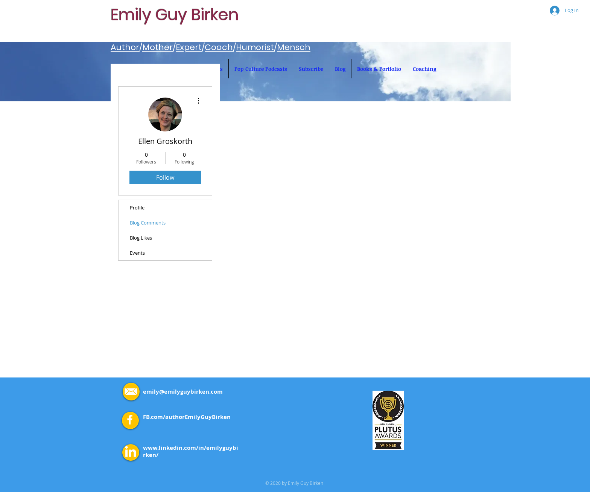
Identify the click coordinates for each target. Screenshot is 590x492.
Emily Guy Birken (175, 14)
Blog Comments (148, 222)
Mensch (293, 47)
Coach (219, 47)
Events (137, 252)
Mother (157, 47)
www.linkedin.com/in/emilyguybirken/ (190, 451)
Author (125, 47)
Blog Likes (141, 237)
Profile (137, 207)
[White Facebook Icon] (129, 419)
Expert (189, 47)
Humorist (255, 47)
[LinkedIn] (130, 452)
